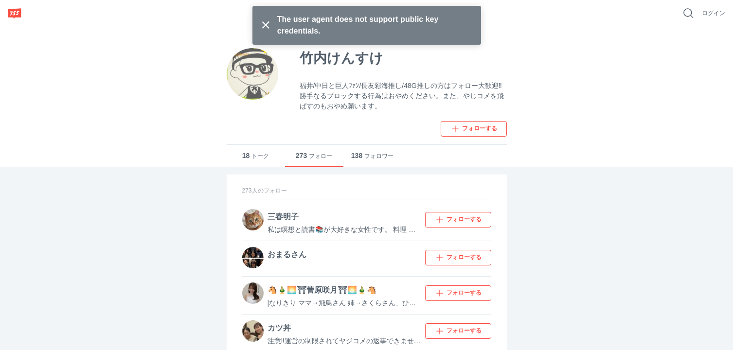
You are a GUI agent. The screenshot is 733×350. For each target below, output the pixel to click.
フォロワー (372, 156)
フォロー (314, 156)
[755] (14, 13)
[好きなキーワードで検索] (688, 13)
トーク (255, 156)
